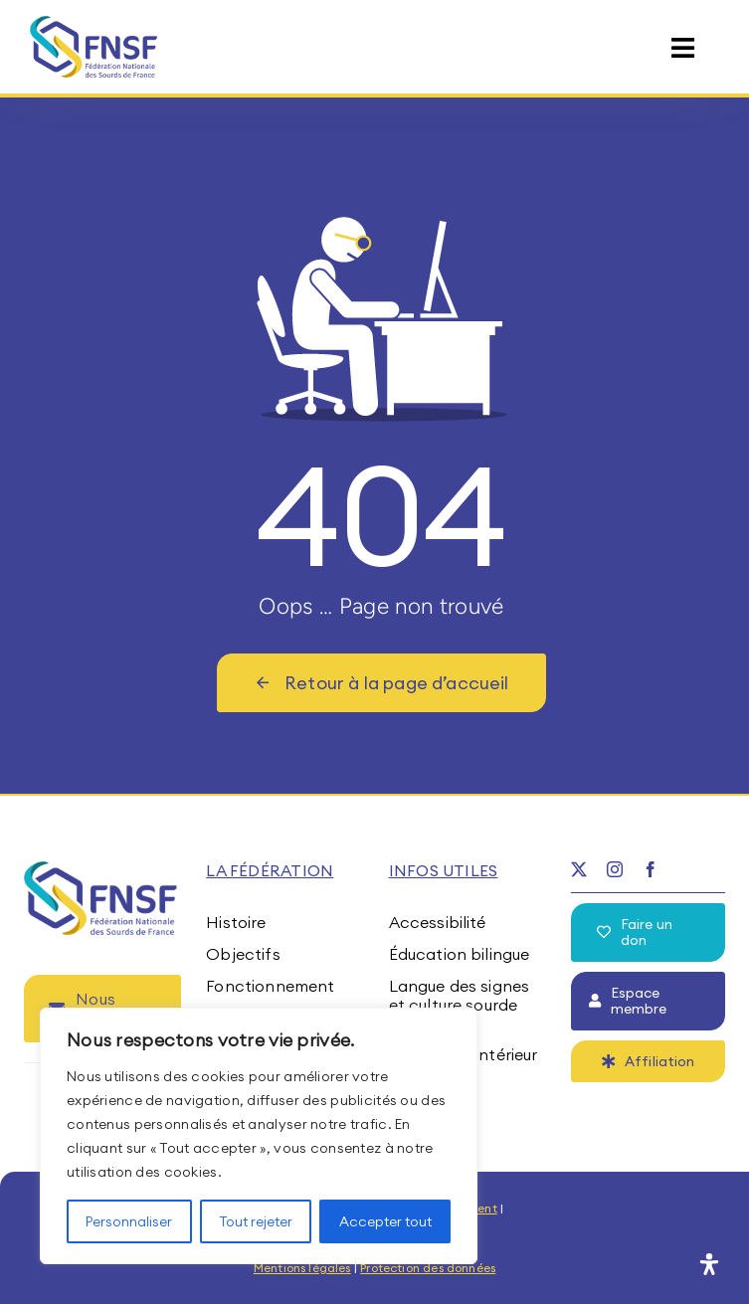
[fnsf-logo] (94, 24)
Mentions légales (302, 1267)
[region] (258, 1136)
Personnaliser (129, 1221)
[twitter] (579, 869)
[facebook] (650, 869)
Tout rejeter (255, 1221)
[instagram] (615, 869)
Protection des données (427, 1267)
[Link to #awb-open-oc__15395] (682, 48)
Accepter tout (385, 1221)
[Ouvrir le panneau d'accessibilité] (709, 1264)
